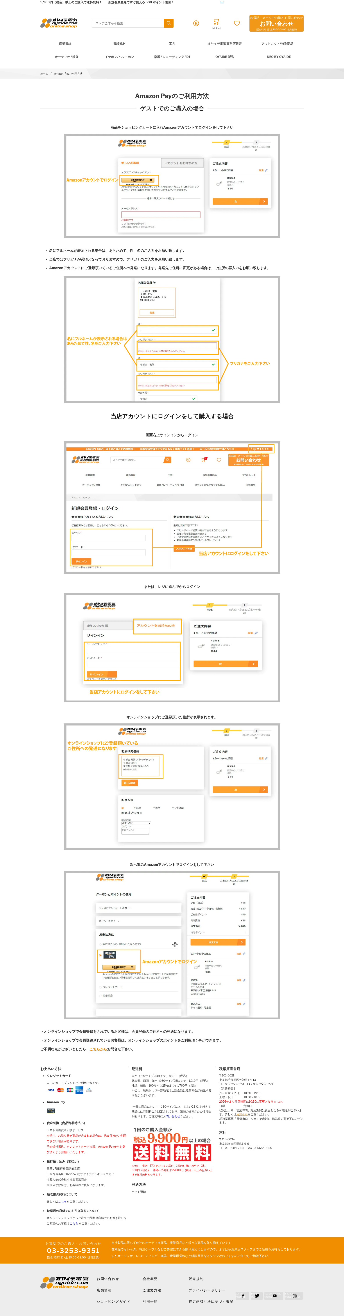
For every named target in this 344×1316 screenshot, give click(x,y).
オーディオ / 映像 (67, 57)
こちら (62, 1201)
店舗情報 (104, 1290)
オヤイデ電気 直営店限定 (225, 43)
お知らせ (242, 1114)
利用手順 (150, 1301)
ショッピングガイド (113, 1301)
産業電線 (65, 43)
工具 (172, 43)
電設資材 (119, 43)
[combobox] (132, 23)
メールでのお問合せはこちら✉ (202, 2)
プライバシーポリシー (207, 1290)
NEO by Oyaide (279, 57)
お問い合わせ (108, 1279)
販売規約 (196, 1279)
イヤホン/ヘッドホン (119, 57)
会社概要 (150, 1279)
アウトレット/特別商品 (277, 43)
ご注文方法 (152, 1290)
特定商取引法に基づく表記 (211, 1301)
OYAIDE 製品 (224, 57)
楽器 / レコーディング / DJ (172, 57)
